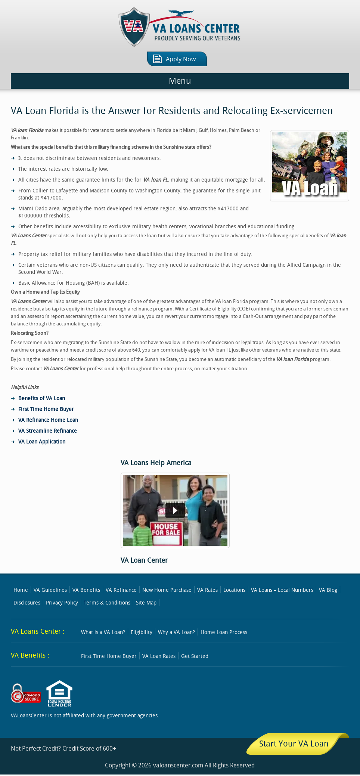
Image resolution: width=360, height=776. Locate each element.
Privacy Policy (62, 602)
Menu (180, 81)
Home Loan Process (224, 632)
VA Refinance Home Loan (48, 419)
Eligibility (141, 632)
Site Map (146, 602)
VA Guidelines (50, 589)
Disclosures (26, 602)
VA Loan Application (41, 441)
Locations (234, 589)
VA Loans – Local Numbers (282, 589)
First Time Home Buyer (46, 408)
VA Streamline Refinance (47, 430)
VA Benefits (86, 589)
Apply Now (181, 59)
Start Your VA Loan (294, 743)
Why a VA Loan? (176, 632)
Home (20, 589)
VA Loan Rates (159, 655)
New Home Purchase (167, 589)
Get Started (194, 655)
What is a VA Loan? (103, 632)
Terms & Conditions (107, 602)
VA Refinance (121, 589)
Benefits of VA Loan (41, 398)
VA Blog (328, 589)
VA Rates (207, 589)
